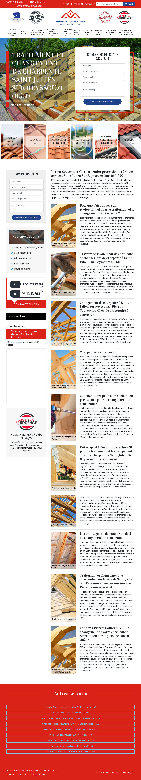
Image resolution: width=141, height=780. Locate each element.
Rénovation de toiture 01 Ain (110, 32)
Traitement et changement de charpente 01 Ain (126, 32)
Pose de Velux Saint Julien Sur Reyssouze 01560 (70, 735)
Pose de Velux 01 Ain (76, 32)
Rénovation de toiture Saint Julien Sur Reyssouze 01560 (70, 751)
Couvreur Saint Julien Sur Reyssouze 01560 (70, 713)
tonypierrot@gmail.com (29, 5)
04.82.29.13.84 (16, 1)
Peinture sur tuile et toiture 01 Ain (66, 32)
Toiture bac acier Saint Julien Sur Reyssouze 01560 (70, 746)
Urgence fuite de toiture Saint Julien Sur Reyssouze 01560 (70, 707)
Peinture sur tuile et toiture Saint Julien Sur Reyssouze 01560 (70, 729)
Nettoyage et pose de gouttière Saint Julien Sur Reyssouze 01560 (70, 724)
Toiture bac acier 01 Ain (98, 32)
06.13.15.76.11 (38, 1)
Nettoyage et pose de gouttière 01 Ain (53, 32)
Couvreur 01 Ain (23, 32)
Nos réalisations (22, 105)
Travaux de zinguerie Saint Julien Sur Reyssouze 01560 (70, 740)
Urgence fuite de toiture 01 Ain (12, 32)
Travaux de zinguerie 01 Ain (87, 32)
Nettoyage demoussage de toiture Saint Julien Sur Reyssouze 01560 (70, 718)
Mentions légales (127, 772)
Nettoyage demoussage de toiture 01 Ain (37, 32)
